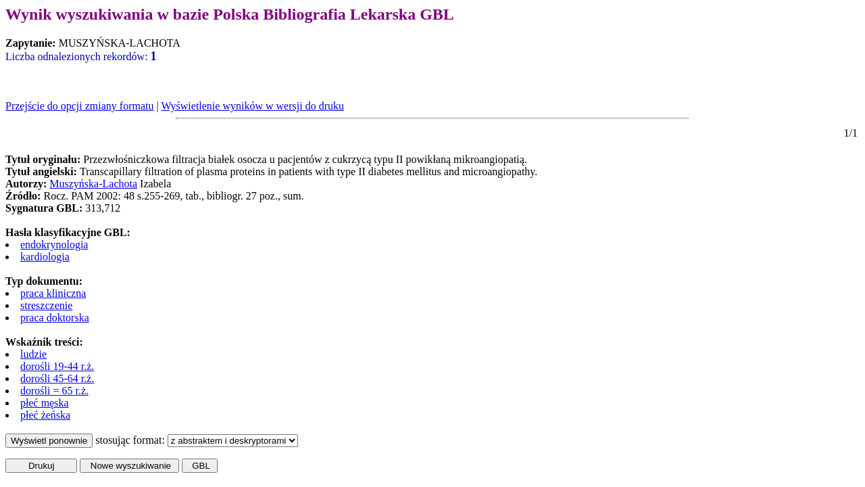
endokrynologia (54, 244)
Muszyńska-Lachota (93, 183)
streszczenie (46, 305)
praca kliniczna (53, 293)
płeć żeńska (45, 415)
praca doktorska (54, 317)
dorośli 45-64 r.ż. (57, 378)
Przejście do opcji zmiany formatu (79, 106)
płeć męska (44, 403)
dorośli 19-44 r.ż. (57, 366)
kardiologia (45, 256)
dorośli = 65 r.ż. (54, 390)
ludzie (33, 354)
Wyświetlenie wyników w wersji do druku (252, 106)
